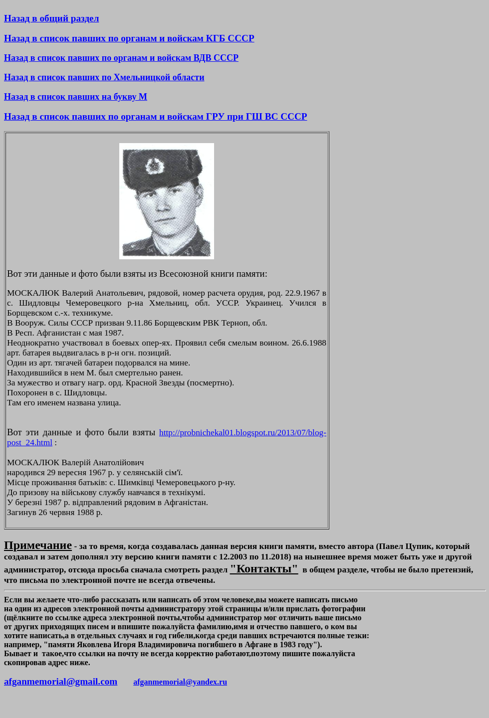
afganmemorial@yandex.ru (180, 682)
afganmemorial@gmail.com (60, 681)
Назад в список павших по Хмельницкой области (104, 77)
